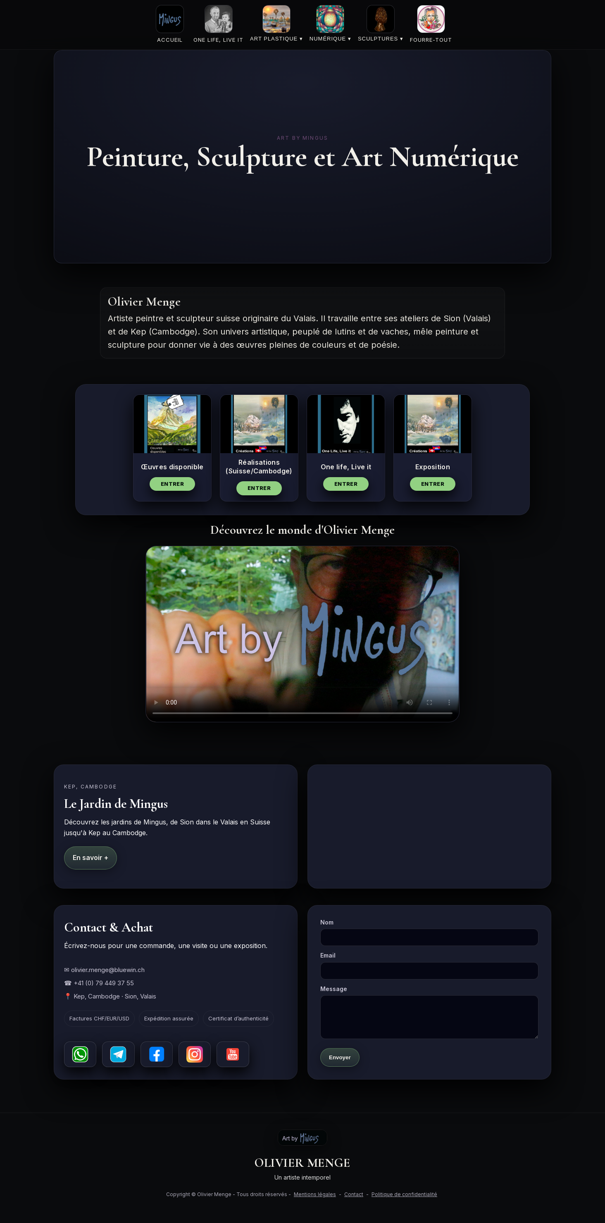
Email (429, 965)
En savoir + (90, 857)
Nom (429, 932)
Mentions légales (315, 1194)
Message (429, 1012)
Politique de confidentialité (404, 1194)
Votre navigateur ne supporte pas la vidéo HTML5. (302, 634)
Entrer (172, 483)
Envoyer (340, 1057)
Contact (353, 1194)
